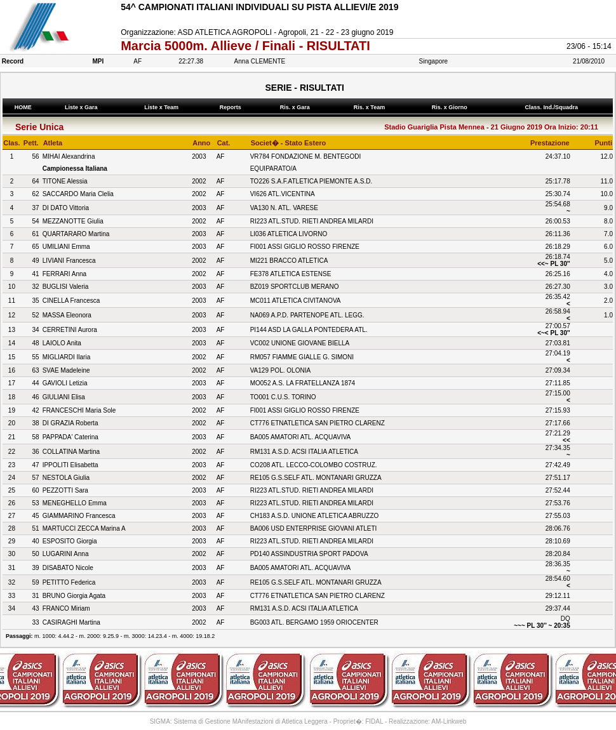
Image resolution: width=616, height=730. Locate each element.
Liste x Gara (83, 107)
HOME (23, 107)
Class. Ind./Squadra (553, 107)
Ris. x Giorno (451, 107)
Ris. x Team (370, 107)
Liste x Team (163, 107)
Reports (232, 107)
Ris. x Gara (296, 107)
